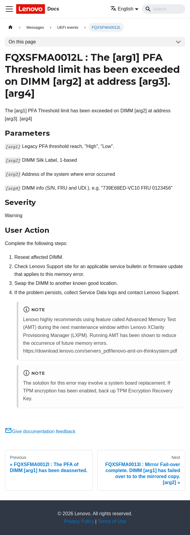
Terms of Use (112, 521)
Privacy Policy (79, 521)
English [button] (121, 8)
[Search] (163, 9)
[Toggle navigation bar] (9, 8)
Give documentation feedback (40, 431)
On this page (22, 41)
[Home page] (10, 27)
